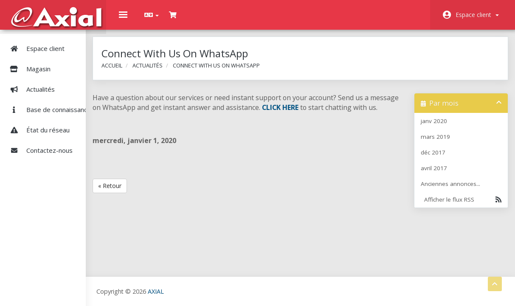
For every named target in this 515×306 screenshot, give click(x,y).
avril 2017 (436, 174)
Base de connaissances (49, 105)
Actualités (30, 85)
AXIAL (179, 291)
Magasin (50, 64)
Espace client (477, 15)
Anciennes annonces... (452, 190)
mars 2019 (437, 143)
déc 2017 (435, 159)
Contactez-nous (38, 146)
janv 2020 (436, 127)
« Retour (136, 202)
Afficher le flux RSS (459, 206)
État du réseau (37, 125)
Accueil (138, 71)
